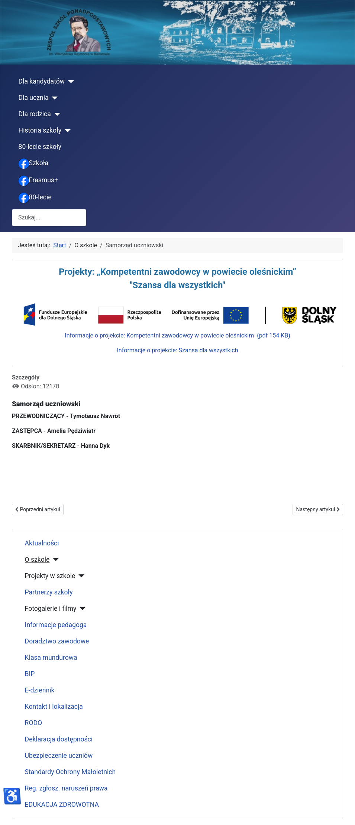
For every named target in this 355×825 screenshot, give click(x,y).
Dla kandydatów (42, 81)
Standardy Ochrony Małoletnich (70, 772)
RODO (33, 723)
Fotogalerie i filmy (51, 608)
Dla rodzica (35, 114)
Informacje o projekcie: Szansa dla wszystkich (177, 350)
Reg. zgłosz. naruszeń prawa (66, 788)
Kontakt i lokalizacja (54, 706)
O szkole (37, 559)
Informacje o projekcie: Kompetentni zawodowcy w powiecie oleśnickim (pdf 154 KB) (177, 335)
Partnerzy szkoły (49, 592)
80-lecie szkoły (40, 146)
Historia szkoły (40, 130)
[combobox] (49, 217)
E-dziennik (40, 690)
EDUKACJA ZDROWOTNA (62, 804)
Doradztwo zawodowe (57, 641)
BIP (30, 674)
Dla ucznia (34, 97)
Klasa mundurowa (51, 657)
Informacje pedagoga (56, 625)
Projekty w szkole (50, 576)
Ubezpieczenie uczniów (59, 755)
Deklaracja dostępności (59, 739)
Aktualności (42, 543)
